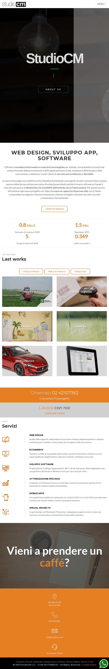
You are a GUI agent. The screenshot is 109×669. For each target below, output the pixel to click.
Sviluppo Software (31, 271)
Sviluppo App (80, 271)
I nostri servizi (54, 208)
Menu (102, 4)
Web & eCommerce (57, 271)
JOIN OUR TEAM (54, 413)
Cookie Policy (89, 664)
